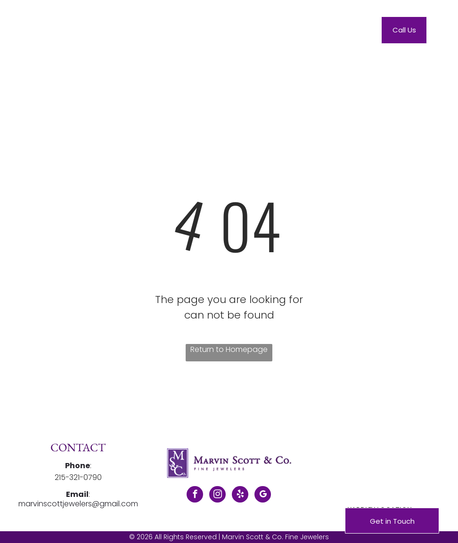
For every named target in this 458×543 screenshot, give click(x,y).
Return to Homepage (229, 349)
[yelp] (240, 495)
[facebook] (195, 495)
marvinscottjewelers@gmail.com (78, 503)
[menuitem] (146, 32)
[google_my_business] (262, 495)
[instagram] (217, 495)
